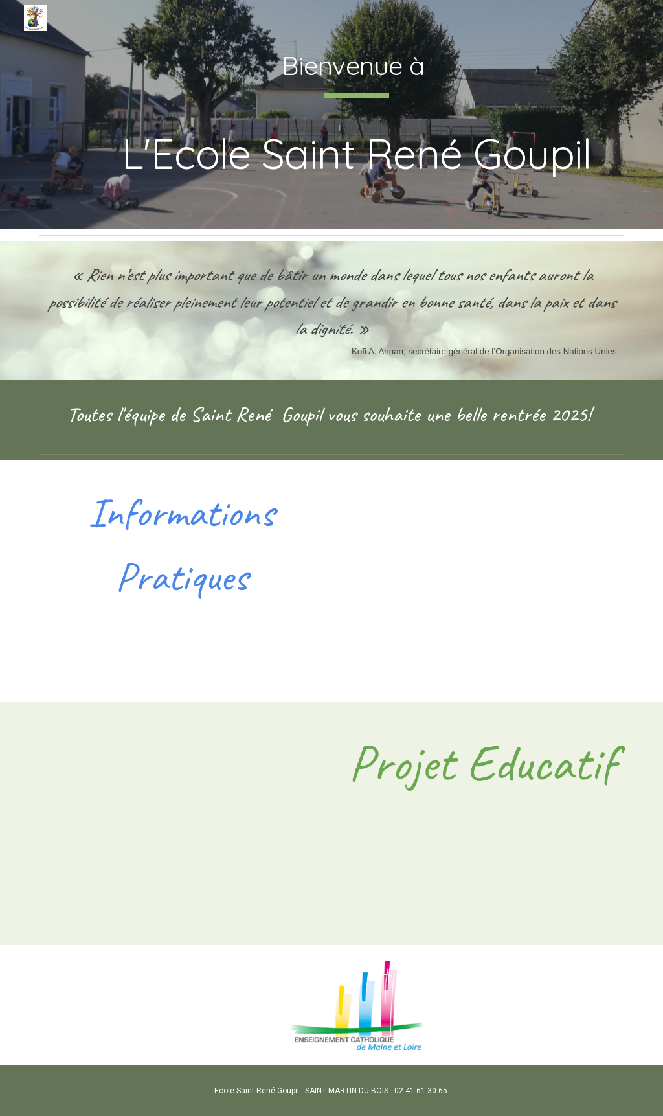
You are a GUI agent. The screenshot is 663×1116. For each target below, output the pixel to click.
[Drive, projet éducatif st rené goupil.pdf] (181, 823)
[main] (356, 114)
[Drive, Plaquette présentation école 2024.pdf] (482, 581)
